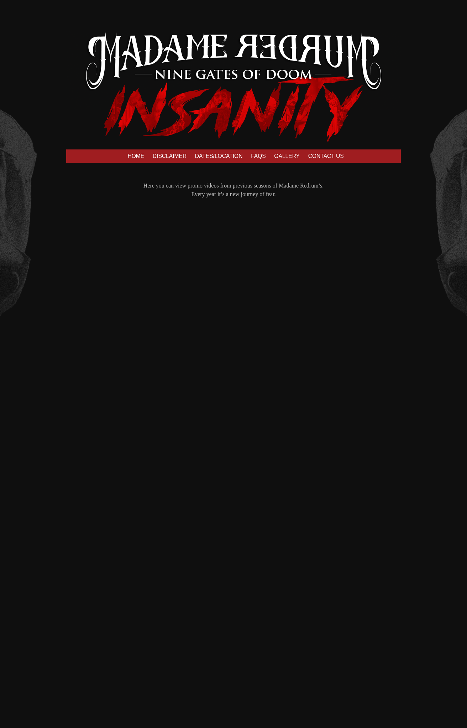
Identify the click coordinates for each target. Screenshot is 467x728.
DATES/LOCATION (219, 156)
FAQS (258, 156)
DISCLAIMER (170, 156)
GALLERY (287, 156)
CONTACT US (326, 156)
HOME (135, 156)
